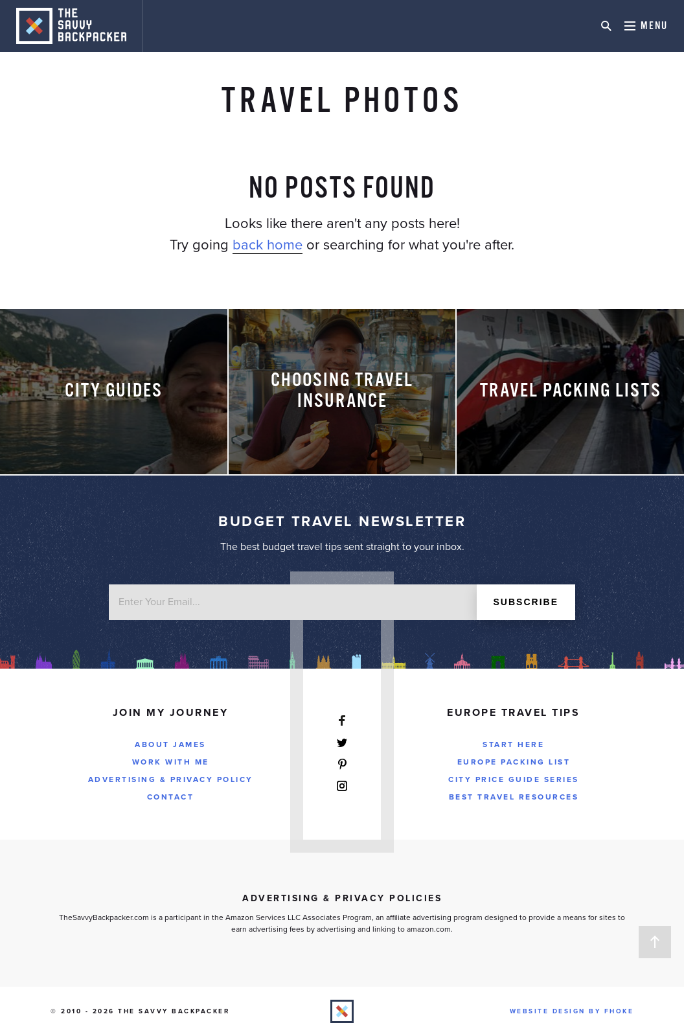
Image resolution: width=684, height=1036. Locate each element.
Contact (170, 796)
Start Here (513, 744)
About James (170, 744)
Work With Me (170, 761)
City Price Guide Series (513, 779)
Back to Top (655, 942)
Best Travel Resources (514, 796)
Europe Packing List (514, 761)
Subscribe (526, 602)
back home (267, 244)
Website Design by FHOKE (572, 1011)
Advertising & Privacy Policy (170, 779)
